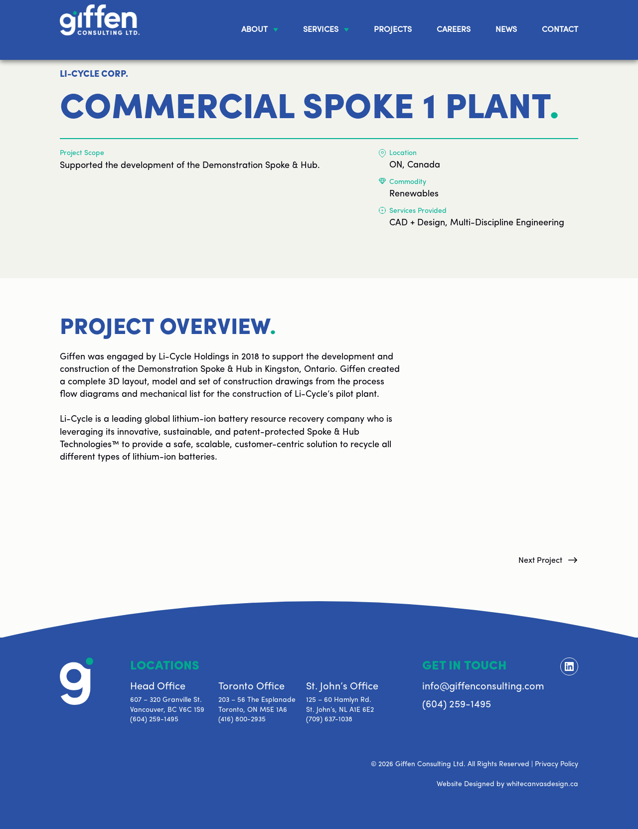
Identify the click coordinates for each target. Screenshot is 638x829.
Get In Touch (464, 666)
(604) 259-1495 (154, 719)
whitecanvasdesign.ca (542, 784)
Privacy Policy (556, 764)
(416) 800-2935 (242, 719)
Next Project (540, 561)
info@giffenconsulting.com (483, 687)
